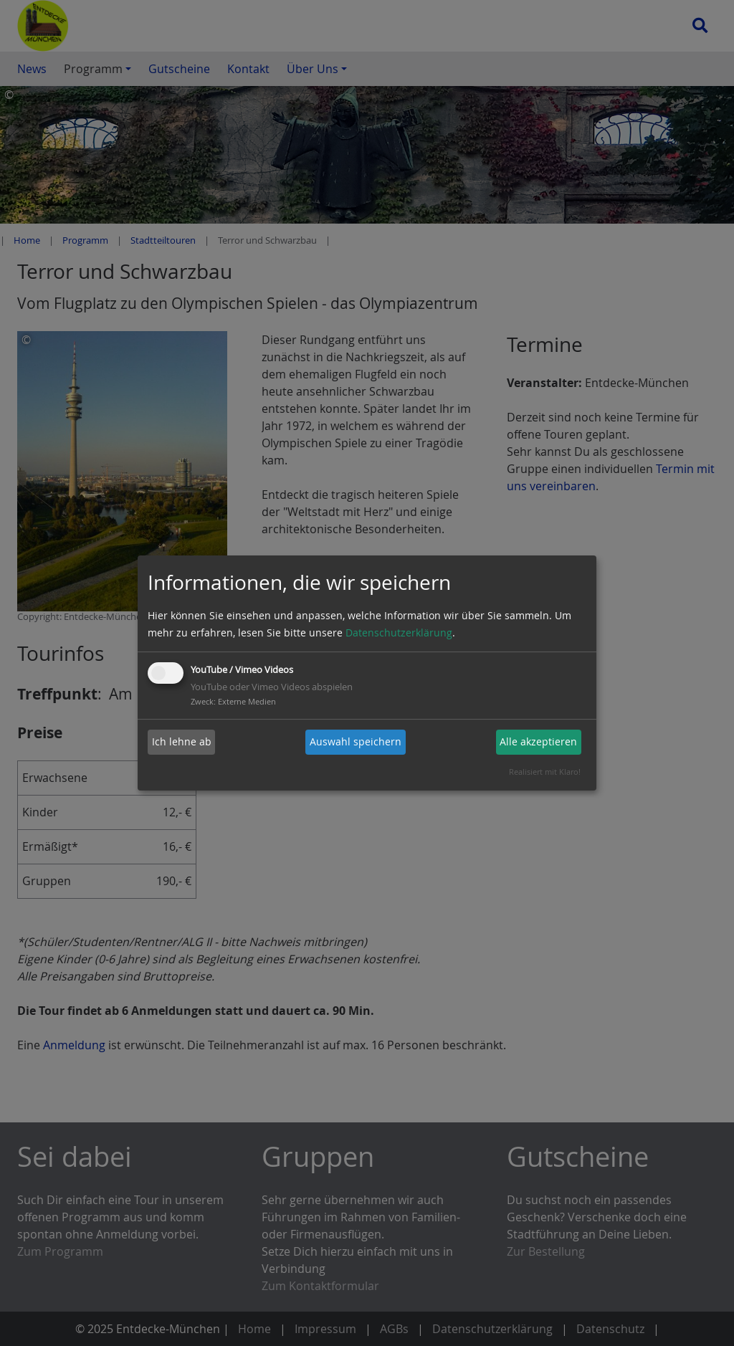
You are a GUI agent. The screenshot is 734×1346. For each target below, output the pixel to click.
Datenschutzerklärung (398, 632)
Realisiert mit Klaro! (545, 771)
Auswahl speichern (355, 741)
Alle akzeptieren (538, 741)
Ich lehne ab (181, 741)
